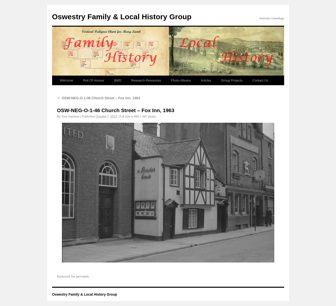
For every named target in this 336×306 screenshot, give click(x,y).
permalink (82, 276)
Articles (206, 80)
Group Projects (232, 80)
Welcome (66, 80)
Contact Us (260, 80)
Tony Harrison (70, 116)
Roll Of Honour (93, 80)
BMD (117, 80)
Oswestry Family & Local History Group (122, 17)
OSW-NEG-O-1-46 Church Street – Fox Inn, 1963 (98, 98)
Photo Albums (181, 80)
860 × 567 (140, 116)
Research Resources (146, 80)
